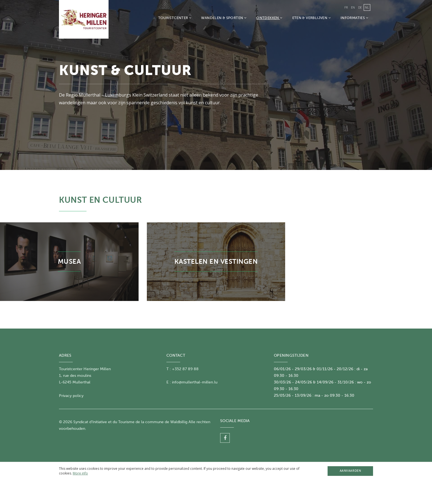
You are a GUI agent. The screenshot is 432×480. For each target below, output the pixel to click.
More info (80, 473)
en (353, 7)
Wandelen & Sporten (223, 18)
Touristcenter (174, 18)
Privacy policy (71, 396)
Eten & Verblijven (311, 18)
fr (346, 7)
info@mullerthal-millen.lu (194, 382)
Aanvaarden (350, 470)
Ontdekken (269, 18)
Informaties (354, 18)
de (360, 7)
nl (367, 7)
